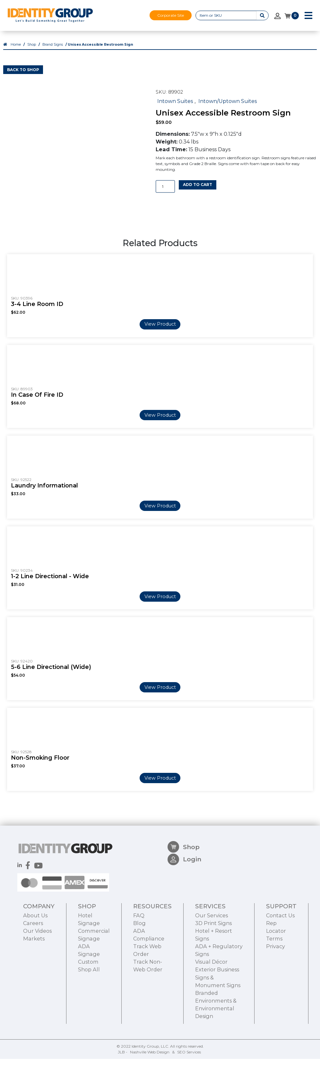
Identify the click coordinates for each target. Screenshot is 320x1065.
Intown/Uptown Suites (227, 107)
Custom (88, 999)
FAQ (138, 952)
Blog (139, 960)
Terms (274, 975)
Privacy (275, 983)
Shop (31, 51)
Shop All (89, 1006)
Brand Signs (52, 51)
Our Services (211, 952)
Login (184, 899)
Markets (34, 975)
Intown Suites (175, 107)
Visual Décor (211, 999)
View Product (160, 330)
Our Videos (37, 968)
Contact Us (280, 952)
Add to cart (197, 190)
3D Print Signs (213, 960)
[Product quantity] (165, 192)
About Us (35, 952)
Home (16, 51)
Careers (33, 960)
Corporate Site (170, 15)
